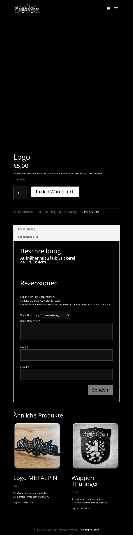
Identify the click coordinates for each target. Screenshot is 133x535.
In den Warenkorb (55, 192)
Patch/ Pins (92, 212)
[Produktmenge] (20, 193)
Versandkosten (95, 173)
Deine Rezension (30, 321)
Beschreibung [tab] (26, 229)
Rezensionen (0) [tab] (28, 236)
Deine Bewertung (30, 315)
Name (24, 347)
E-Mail (24, 367)
